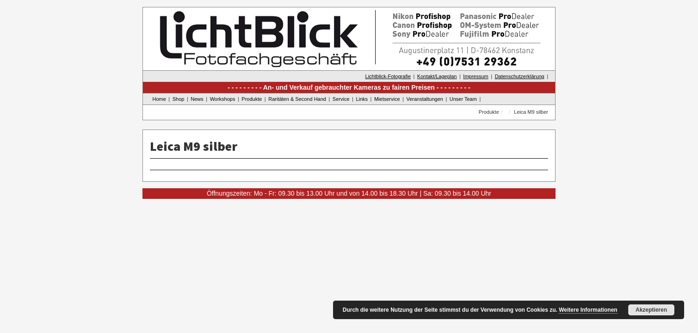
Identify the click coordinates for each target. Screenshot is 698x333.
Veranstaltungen (424, 99)
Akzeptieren (651, 310)
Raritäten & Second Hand (297, 99)
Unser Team (463, 99)
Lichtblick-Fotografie (388, 76)
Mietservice (387, 99)
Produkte (251, 99)
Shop (179, 99)
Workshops (222, 99)
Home (159, 99)
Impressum (475, 76)
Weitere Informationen (588, 310)
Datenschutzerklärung (519, 76)
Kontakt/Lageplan (437, 76)
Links (362, 99)
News (197, 99)
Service (341, 99)
